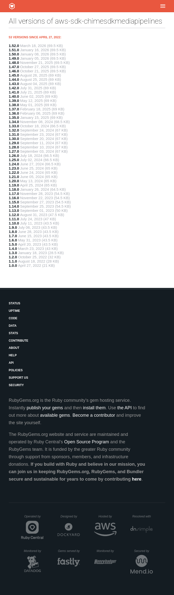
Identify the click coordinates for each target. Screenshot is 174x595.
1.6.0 (13, 240)
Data (13, 325)
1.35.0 (14, 117)
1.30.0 (14, 139)
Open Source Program (86, 441)
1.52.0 (14, 46)
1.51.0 (14, 50)
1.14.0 (14, 206)
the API (124, 407)
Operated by (34, 518)
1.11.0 (14, 219)
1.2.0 (13, 257)
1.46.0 (14, 71)
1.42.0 (14, 88)
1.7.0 (13, 236)
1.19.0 (14, 185)
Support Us (18, 377)
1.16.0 (14, 198)
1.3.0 (13, 253)
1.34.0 (14, 122)
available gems (55, 415)
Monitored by (34, 551)
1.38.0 (14, 105)
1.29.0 (14, 143)
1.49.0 (14, 58)
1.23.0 (14, 168)
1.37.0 (14, 109)
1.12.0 (14, 215)
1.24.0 (14, 164)
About (14, 348)
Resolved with (142, 516)
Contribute (18, 340)
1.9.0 (13, 227)
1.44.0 (14, 79)
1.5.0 (13, 244)
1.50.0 (14, 54)
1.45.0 (14, 75)
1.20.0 (14, 181)
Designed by (70, 516)
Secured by (143, 551)
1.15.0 (14, 202)
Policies (16, 370)
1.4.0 (13, 248)
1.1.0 (13, 261)
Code (13, 318)
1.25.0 (14, 160)
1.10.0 (14, 223)
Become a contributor (93, 415)
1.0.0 (13, 265)
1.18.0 (14, 189)
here (136, 479)
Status (14, 303)
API (11, 363)
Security (16, 385)
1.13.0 (14, 210)
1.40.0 (14, 96)
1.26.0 (14, 155)
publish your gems (45, 407)
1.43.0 (14, 84)
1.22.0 (14, 172)
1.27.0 (14, 151)
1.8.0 (13, 231)
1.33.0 (14, 126)
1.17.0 (14, 193)
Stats (13, 333)
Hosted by (107, 516)
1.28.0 (14, 147)
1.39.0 (14, 100)
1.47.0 (14, 67)
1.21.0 (14, 177)
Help (13, 355)
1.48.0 (14, 62)
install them (94, 407)
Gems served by (69, 551)
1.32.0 (14, 130)
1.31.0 (14, 134)
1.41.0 (14, 92)
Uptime (14, 311)
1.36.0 (14, 113)
